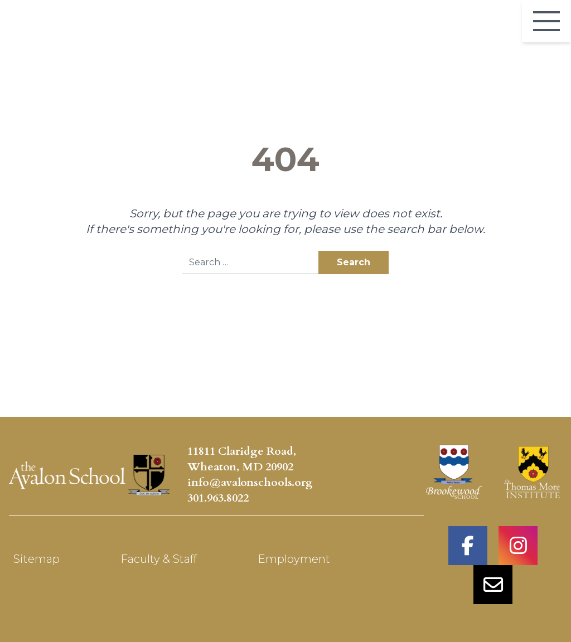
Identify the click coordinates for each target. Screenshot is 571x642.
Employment (294, 559)
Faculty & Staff (158, 559)
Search (353, 262)
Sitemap (36, 559)
